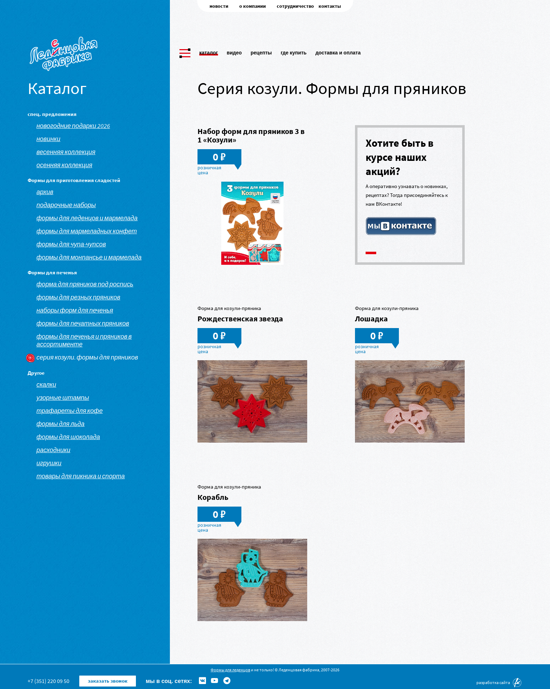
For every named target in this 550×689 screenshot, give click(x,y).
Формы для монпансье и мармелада (89, 257)
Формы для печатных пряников (82, 323)
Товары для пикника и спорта (80, 476)
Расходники (53, 450)
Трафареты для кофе (69, 411)
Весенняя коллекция (66, 152)
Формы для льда (60, 424)
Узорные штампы (62, 398)
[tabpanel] (410, 187)
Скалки (46, 385)
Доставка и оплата (338, 51)
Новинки (48, 139)
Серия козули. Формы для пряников (87, 357)
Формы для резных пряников (78, 297)
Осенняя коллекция (64, 165)
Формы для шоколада (68, 437)
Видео (234, 51)
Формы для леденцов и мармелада (87, 218)
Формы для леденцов (230, 669)
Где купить (293, 51)
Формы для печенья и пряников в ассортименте (84, 340)
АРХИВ (44, 192)
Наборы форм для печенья (74, 310)
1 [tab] (371, 253)
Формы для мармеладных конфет (86, 231)
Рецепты (261, 51)
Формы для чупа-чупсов (71, 244)
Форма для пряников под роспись (84, 284)
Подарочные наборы (66, 205)
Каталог (208, 51)
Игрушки (49, 463)
